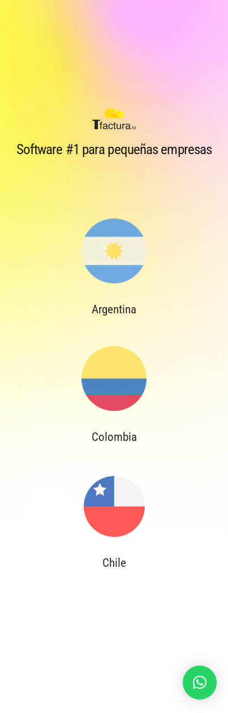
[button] (200, 682)
